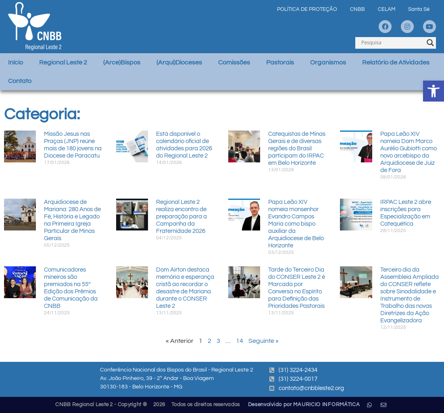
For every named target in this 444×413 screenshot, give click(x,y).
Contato (19, 81)
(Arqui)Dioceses (179, 62)
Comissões (234, 62)
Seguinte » (263, 341)
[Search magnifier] (430, 42)
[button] (433, 91)
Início (15, 62)
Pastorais (280, 62)
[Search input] (392, 42)
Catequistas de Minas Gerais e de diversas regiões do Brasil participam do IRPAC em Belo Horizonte (296, 148)
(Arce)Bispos (121, 62)
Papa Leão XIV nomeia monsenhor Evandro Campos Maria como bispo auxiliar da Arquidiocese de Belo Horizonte (296, 224)
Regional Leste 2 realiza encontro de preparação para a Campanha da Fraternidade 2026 (181, 216)
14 (239, 341)
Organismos (328, 62)
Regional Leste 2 (63, 62)
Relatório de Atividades (395, 62)
